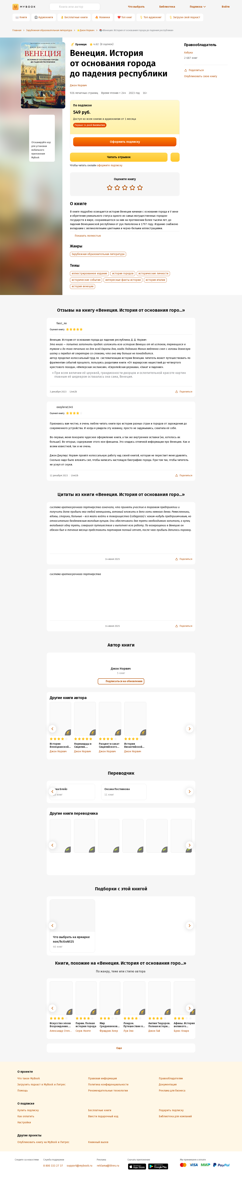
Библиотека (167, 6)
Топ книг (126, 17)
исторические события (86, 280)
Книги (23, 17)
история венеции (82, 286)
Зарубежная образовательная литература (98, 254)
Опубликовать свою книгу (200, 76)
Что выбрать (136, 6)
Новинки (104, 17)
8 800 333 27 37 (53, 1165)
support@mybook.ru (79, 1165)
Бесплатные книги (76, 17)
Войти (226, 6)
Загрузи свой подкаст (186, 17)
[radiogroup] (125, 187)
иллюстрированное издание (89, 273)
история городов (122, 273)
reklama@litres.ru (108, 1165)
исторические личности (153, 273)
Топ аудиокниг (152, 17)
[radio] (110, 187)
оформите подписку (109, 165)
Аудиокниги (45, 17)
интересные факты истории (123, 280)
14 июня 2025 (112, 559)
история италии (155, 280)
